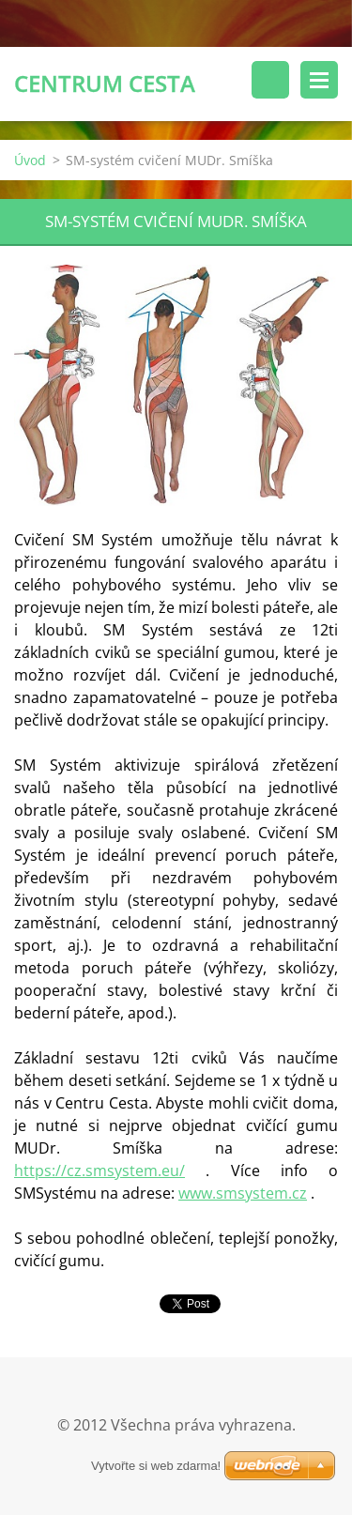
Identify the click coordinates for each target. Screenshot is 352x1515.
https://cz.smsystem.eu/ (99, 1170)
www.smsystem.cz (242, 1193)
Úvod (30, 160)
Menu (319, 80)
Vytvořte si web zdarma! (156, 1466)
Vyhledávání (270, 80)
